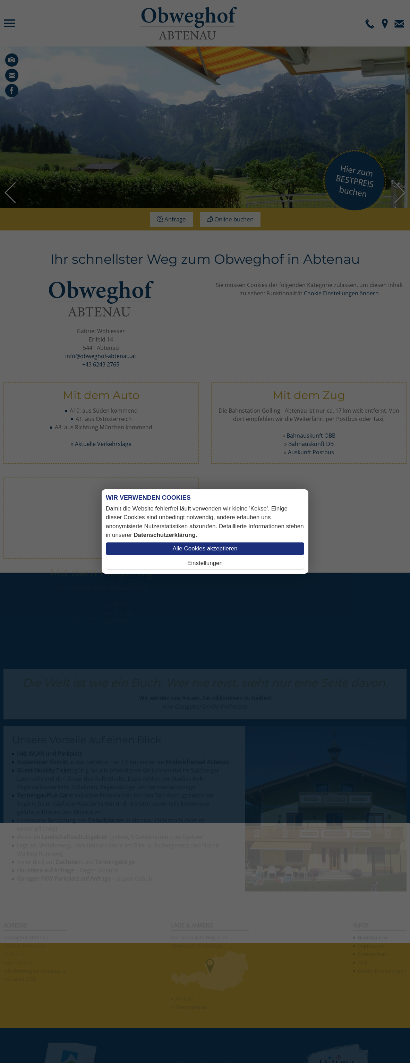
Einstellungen (205, 563)
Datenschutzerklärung (165, 535)
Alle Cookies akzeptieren (204, 548)
